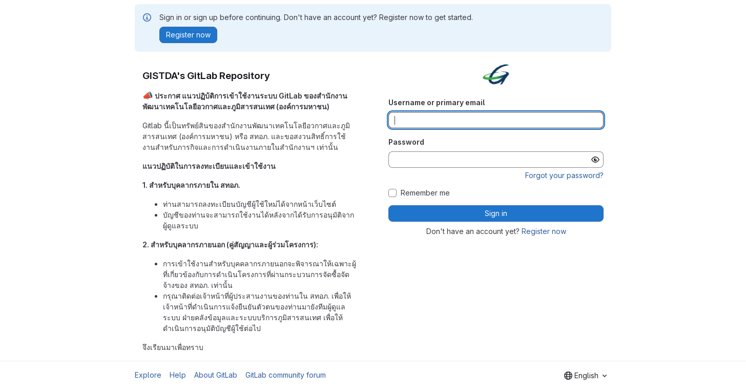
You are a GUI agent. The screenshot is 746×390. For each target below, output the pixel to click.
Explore (148, 375)
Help (178, 375)
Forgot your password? (564, 175)
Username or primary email (436, 102)
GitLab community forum (285, 375)
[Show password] (595, 159)
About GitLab (215, 375)
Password (406, 142)
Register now (544, 231)
